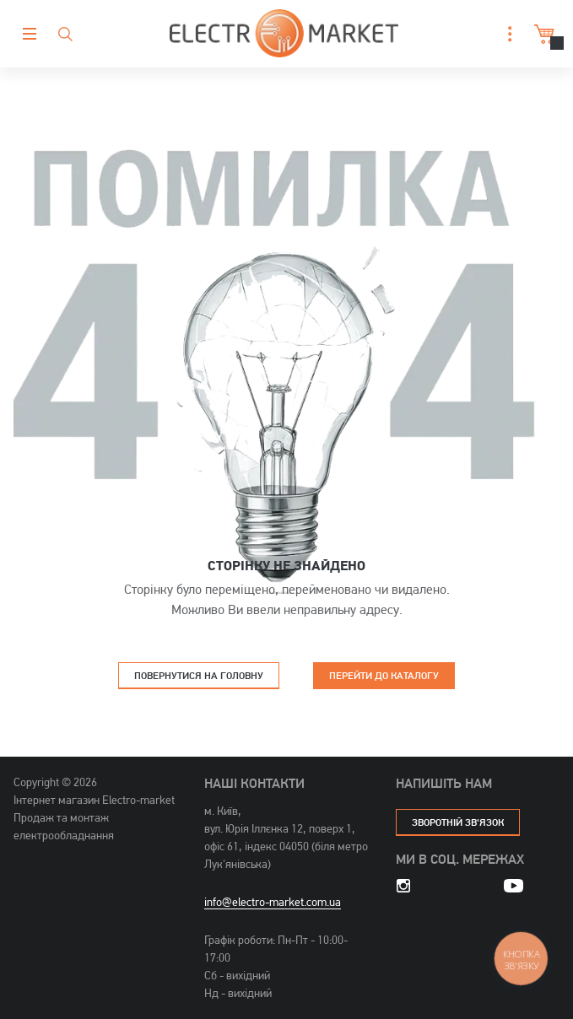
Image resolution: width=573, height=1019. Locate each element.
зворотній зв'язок (458, 822)
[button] (505, 34)
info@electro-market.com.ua (272, 901)
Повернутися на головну (198, 675)
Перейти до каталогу (384, 675)
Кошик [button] (542, 34)
